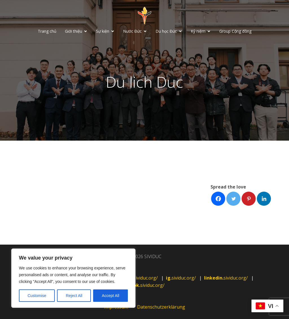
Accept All (110, 295)
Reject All (74, 295)
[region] (73, 278)
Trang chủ (47, 31)
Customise (37, 295)
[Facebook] (218, 199)
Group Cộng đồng (235, 31)
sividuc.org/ (143, 278)
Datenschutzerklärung (161, 307)
